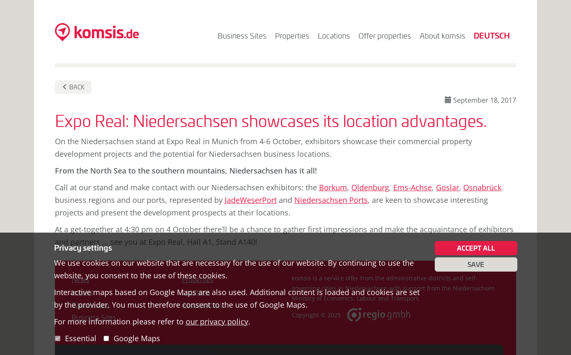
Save (475, 264)
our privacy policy (217, 321)
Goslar (447, 187)
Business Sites (242, 35)
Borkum (333, 187)
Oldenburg (370, 187)
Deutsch (492, 35)
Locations (334, 35)
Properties (292, 35)
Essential (80, 338)
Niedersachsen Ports (331, 200)
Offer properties (384, 35)
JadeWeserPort (251, 200)
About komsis (442, 35)
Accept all (476, 248)
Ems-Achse (412, 187)
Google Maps (137, 338)
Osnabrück (482, 187)
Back (73, 87)
